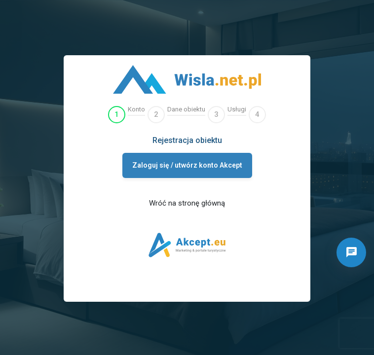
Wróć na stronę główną (187, 203)
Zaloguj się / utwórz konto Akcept (187, 165)
